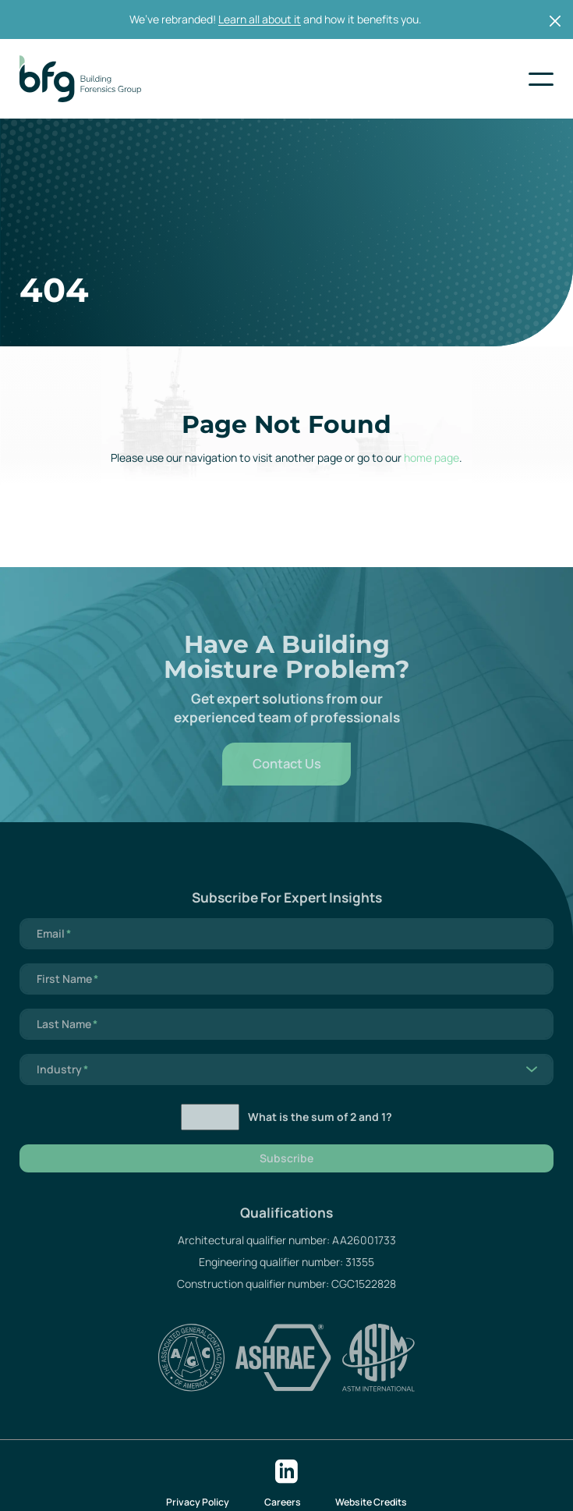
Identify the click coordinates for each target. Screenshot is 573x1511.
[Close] (555, 21)
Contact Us (287, 777)
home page (431, 457)
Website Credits (371, 1502)
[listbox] (286, 1082)
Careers (282, 1502)
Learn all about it (259, 19)
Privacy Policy (197, 1502)
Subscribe (286, 1172)
